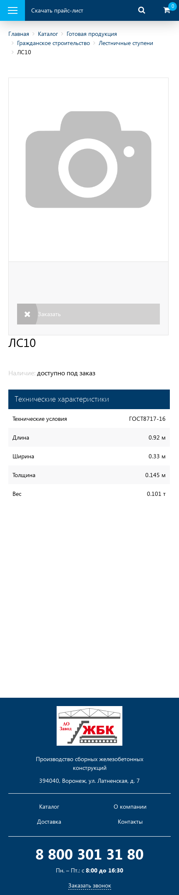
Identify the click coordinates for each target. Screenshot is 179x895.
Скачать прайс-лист (57, 10)
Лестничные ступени (126, 43)
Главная (18, 34)
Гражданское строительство (53, 43)
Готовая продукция (92, 34)
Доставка (49, 822)
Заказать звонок (89, 885)
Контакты (130, 822)
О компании (130, 807)
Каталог (48, 34)
